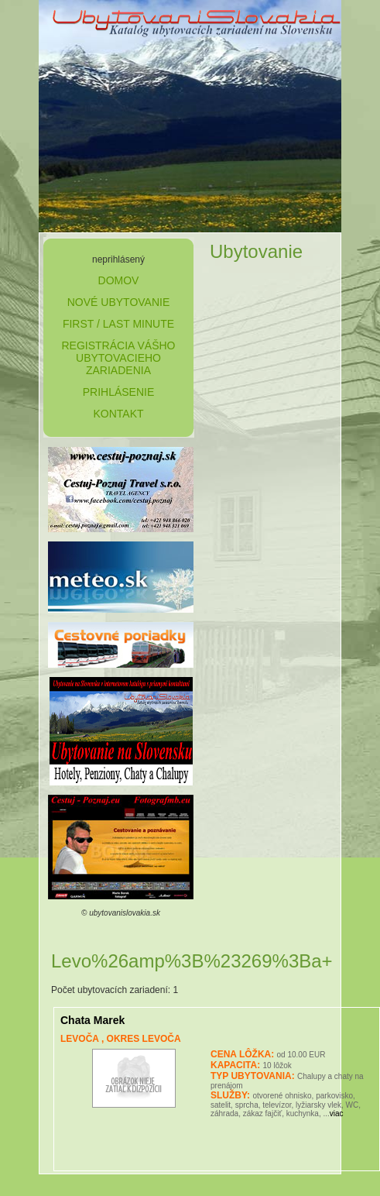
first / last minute (118, 324)
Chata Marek (92, 1020)
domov (118, 280)
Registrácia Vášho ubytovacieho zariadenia (118, 357)
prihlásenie (119, 392)
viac (337, 1113)
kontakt (118, 413)
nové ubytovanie (118, 302)
